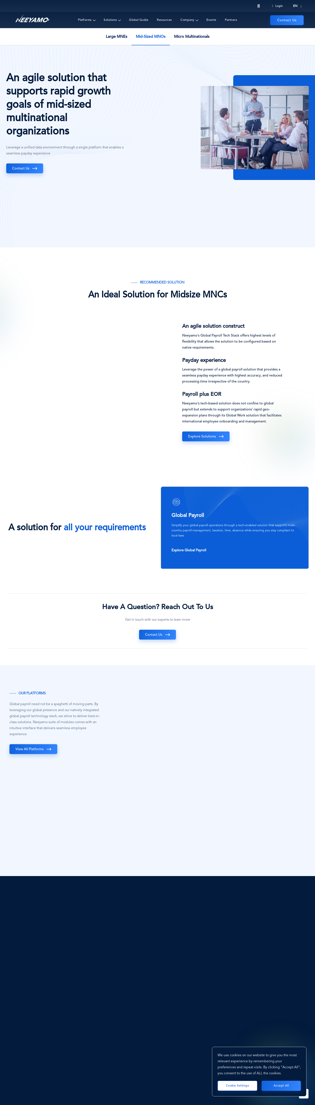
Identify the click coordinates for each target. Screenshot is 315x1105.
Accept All (281, 1085)
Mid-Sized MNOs (150, 37)
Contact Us (287, 20)
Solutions (110, 19)
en (295, 6)
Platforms (85, 19)
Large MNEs (116, 37)
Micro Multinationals (191, 37)
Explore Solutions (202, 436)
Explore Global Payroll (188, 550)
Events (211, 19)
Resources (164, 19)
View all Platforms (29, 749)
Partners (231, 19)
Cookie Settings (237, 1085)
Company (187, 19)
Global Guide (138, 19)
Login (277, 6)
